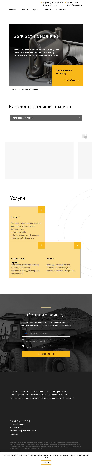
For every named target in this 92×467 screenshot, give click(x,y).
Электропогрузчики (60, 392)
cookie (21, 455)
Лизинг (24, 10)
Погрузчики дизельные (19, 392)
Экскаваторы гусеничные (58, 395)
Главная (13, 89)
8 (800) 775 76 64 (53, 2)
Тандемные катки (32, 398)
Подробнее (70, 80)
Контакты (61, 10)
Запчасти (48, 10)
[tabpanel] (46, 55)
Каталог (12, 10)
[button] (50, 5)
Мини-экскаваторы (38, 395)
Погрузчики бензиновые (40, 392)
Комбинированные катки (51, 398)
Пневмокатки (68, 398)
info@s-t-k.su (72, 2)
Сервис (35, 10)
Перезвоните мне (46, 354)
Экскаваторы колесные (19, 395)
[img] (23, 3)
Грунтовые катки (16, 398)
